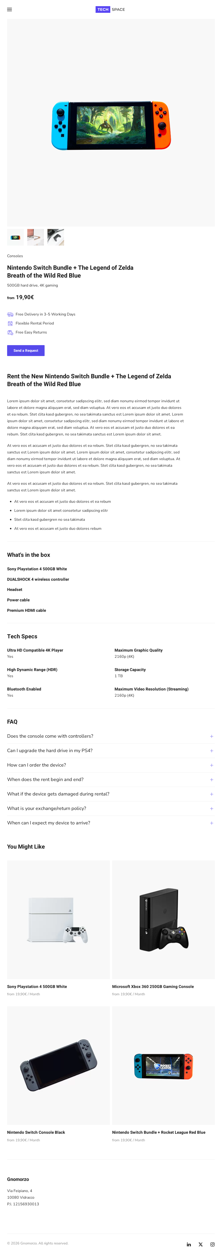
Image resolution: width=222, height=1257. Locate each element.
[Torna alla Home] (111, 9)
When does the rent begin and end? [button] (45, 779)
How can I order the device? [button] (36, 765)
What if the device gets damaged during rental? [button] (58, 794)
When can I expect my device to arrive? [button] (48, 823)
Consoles (15, 256)
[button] (9, 9)
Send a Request (26, 350)
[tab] (15, 237)
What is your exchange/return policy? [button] (46, 808)
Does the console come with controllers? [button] (50, 736)
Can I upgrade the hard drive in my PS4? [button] (49, 750)
